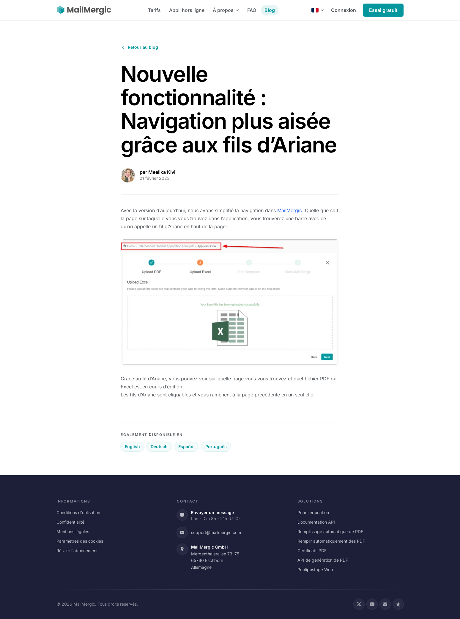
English (132, 446)
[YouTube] (372, 604)
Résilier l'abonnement (77, 550)
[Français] (317, 10)
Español (186, 446)
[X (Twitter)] (359, 604)
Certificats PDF (312, 550)
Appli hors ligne (186, 10)
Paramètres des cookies (79, 541)
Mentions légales (72, 531)
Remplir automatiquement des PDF (331, 541)
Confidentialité (70, 522)
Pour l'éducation (313, 512)
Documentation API (316, 522)
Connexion (343, 10)
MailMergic (289, 210)
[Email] (385, 604)
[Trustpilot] (398, 604)
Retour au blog (139, 47)
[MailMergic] (84, 10)
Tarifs (154, 10)
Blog (269, 10)
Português (216, 446)
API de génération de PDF (322, 560)
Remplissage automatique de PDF (330, 531)
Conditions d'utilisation (78, 512)
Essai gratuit (383, 10)
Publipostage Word (316, 569)
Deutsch (159, 446)
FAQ (251, 10)
